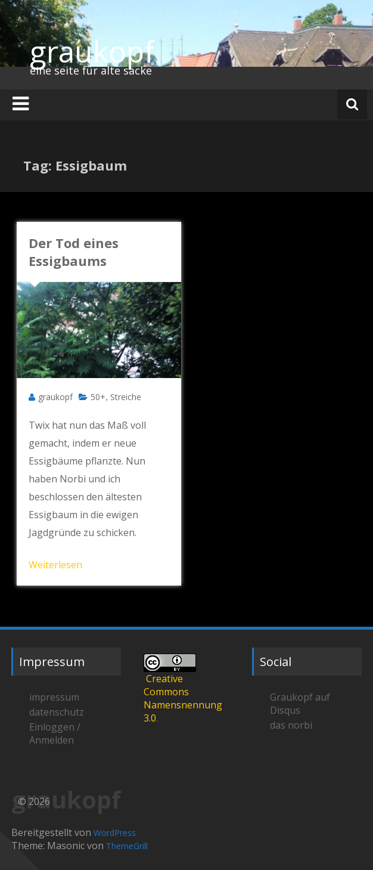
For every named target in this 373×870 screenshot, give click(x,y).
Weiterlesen (55, 564)
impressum (54, 697)
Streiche (125, 397)
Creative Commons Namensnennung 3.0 (183, 698)
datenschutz (56, 712)
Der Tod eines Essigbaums (74, 252)
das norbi (291, 725)
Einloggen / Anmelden (54, 733)
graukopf (92, 51)
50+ (98, 397)
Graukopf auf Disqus (300, 704)
